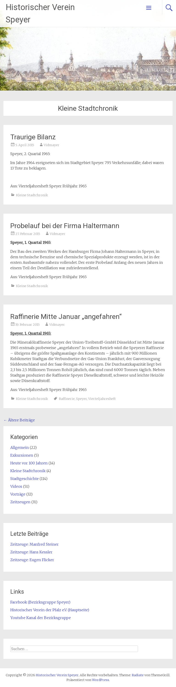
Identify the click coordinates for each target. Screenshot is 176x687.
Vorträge (17, 494)
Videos (16, 486)
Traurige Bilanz (33, 137)
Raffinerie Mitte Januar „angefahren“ (66, 317)
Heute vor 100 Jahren (29, 463)
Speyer (81, 399)
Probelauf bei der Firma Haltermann (64, 226)
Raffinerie (67, 399)
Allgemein (19, 447)
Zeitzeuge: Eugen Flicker (32, 560)
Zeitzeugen (20, 502)
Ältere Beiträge (19, 420)
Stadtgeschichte (24, 478)
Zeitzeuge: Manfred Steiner (34, 544)
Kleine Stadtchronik (32, 195)
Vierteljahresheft (102, 399)
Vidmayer (51, 145)
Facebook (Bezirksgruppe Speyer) (40, 602)
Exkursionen (21, 455)
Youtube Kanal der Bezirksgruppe (40, 617)
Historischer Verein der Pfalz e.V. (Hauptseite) (49, 610)
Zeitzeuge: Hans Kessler (31, 552)
